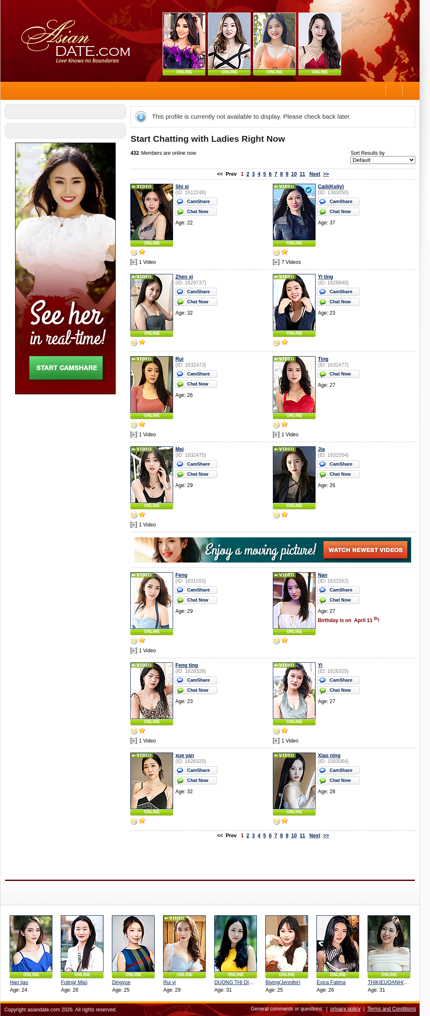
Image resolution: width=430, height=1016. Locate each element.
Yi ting (327, 277)
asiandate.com (45, 1010)
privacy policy (347, 1009)
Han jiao (21, 982)
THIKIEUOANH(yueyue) (397, 982)
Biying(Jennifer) (284, 982)
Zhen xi (186, 277)
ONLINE (186, 72)
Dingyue (123, 982)
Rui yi (171, 982)
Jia (323, 449)
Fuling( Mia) (76, 982)
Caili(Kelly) (333, 187)
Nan (324, 575)
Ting (325, 359)
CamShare (200, 201)
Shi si (184, 187)
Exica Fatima (333, 982)
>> (328, 174)
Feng (183, 575)
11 (304, 174)
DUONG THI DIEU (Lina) (244, 982)
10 (296, 174)
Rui (181, 359)
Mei (181, 449)
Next (316, 174)
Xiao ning (331, 755)
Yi (322, 665)
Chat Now (199, 211)
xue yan (186, 755)
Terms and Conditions (393, 1009)
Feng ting (188, 665)
